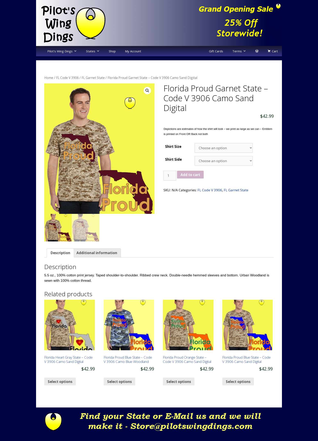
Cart (275, 51)
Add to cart (190, 174)
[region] (220, 22)
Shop (112, 51)
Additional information (96, 259)
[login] (256, 51)
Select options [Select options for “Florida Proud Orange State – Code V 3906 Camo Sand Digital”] (178, 388)
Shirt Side (173, 159)
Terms (237, 51)
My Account (133, 51)
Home (48, 77)
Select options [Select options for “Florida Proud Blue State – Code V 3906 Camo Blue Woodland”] (119, 388)
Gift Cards (216, 51)
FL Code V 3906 (67, 77)
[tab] (60, 259)
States (90, 51)
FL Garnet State (93, 77)
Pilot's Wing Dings (60, 51)
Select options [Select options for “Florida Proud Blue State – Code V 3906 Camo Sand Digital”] (238, 388)
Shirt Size (173, 146)
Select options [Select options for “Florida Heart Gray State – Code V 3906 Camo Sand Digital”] (60, 388)
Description (60, 259)
